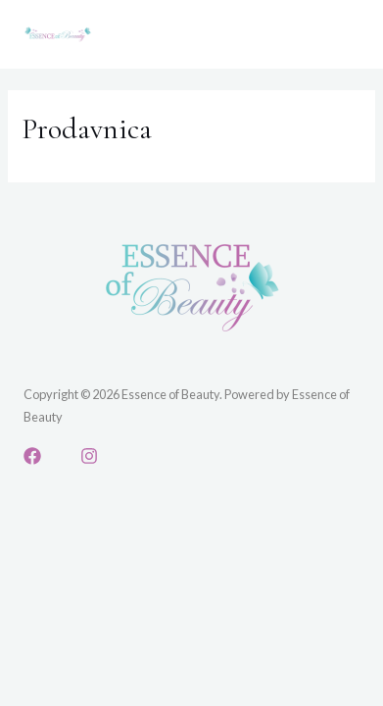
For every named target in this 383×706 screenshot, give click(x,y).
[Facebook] (32, 456)
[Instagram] (89, 456)
